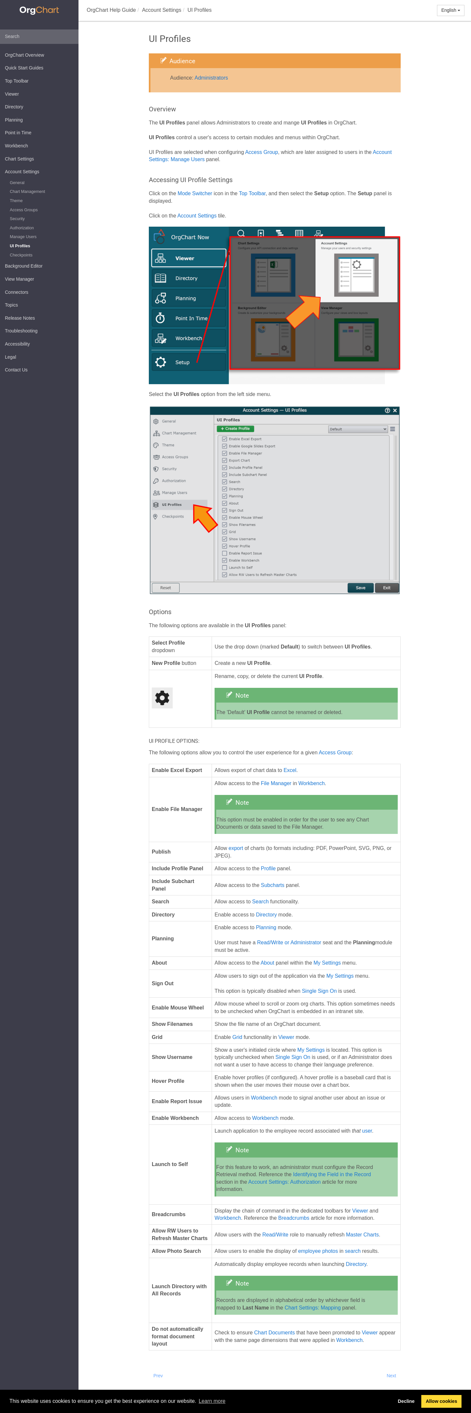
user (367, 1131)
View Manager (19, 279)
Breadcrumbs (293, 1218)
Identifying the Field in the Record (332, 1174)
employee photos (318, 1251)
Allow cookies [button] (441, 1401)
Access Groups (24, 210)
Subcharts (273, 885)
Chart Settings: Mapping (313, 1307)
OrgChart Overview (24, 55)
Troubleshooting (21, 330)
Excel (290, 770)
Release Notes (20, 318)
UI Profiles (20, 246)
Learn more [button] (212, 1401)
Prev (158, 1375)
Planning (14, 119)
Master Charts (362, 1234)
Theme (16, 200)
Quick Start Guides (24, 67)
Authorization (22, 228)
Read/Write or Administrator (289, 942)
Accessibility (17, 344)
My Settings (327, 963)
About (267, 963)
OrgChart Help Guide (111, 10)
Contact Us (16, 369)
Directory (14, 106)
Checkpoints (21, 255)
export (236, 848)
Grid (237, 1037)
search (353, 1251)
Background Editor (24, 266)
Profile (268, 868)
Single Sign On (319, 991)
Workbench (16, 145)
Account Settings (22, 171)
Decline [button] (406, 1401)
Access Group (261, 152)
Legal (10, 357)
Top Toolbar (16, 81)
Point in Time (18, 132)
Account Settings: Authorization (284, 1182)
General (17, 182)
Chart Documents (274, 1332)
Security (17, 219)
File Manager (276, 783)
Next (391, 1375)
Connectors (16, 292)
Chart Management (27, 191)
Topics (11, 305)
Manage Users (23, 237)
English (450, 10)
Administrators (211, 78)
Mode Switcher (195, 193)
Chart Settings (19, 158)
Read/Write (275, 1234)
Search (260, 901)
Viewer (12, 94)
